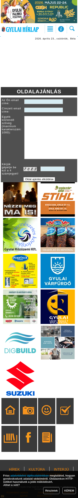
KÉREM (69, 490)
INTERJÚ (61, 469)
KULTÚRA (37, 469)
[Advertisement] (39, 64)
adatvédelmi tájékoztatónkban (29, 475)
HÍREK (14, 469)
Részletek (51, 490)
